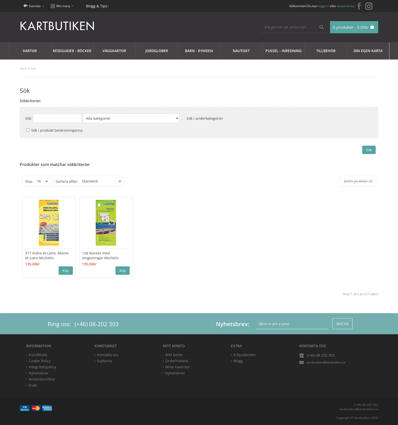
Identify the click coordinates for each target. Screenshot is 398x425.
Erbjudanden (245, 354)
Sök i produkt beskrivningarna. (57, 130)
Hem (23, 68)
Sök (33, 68)
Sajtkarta (104, 360)
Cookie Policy (40, 360)
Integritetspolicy (42, 367)
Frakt (33, 385)
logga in (323, 6)
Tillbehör (326, 50)
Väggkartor (114, 50)
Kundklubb (38, 354)
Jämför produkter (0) (358, 181)
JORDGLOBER (156, 50)
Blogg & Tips (96, 6)
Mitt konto (174, 354)
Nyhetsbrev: (232, 324)
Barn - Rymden (199, 50)
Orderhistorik (176, 360)
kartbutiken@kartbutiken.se (326, 362)
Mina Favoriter (177, 367)
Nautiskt (241, 50)
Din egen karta (368, 50)
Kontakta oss (108, 354)
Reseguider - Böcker (72, 50)
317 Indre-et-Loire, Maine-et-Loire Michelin (47, 255)
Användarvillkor (42, 379)
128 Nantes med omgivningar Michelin (100, 255)
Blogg (238, 360)
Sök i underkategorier (205, 118)
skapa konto (345, 6)
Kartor (30, 50)
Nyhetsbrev (175, 373)
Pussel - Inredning (284, 50)
